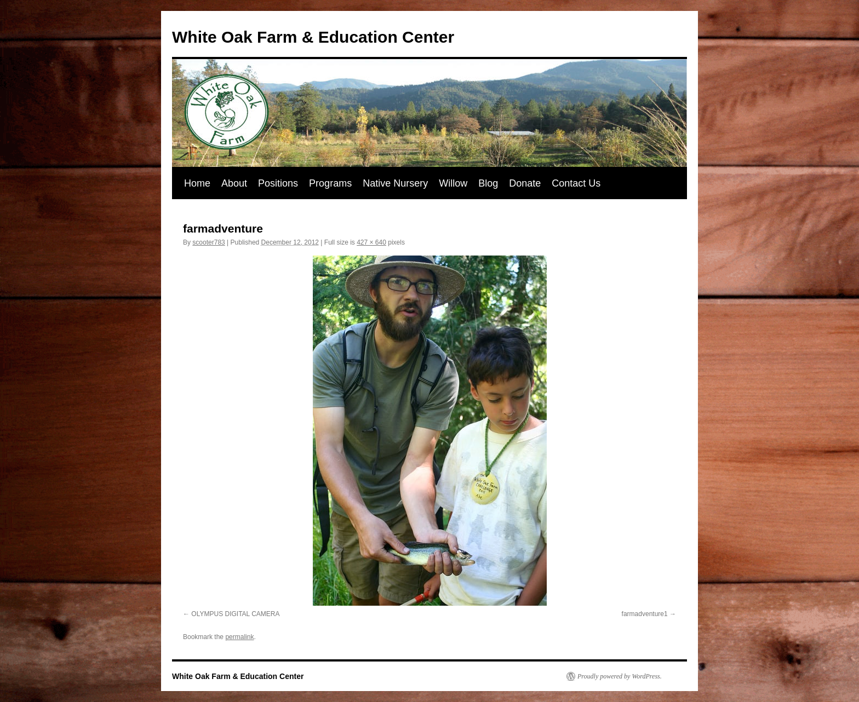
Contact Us (576, 183)
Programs (330, 183)
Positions (278, 183)
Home (197, 183)
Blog (488, 183)
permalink (239, 637)
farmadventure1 (645, 614)
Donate (525, 183)
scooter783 (208, 242)
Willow (453, 183)
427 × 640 (371, 242)
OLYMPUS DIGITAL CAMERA (235, 614)
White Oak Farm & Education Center (313, 37)
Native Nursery (395, 183)
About (234, 183)
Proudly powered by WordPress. (619, 676)
